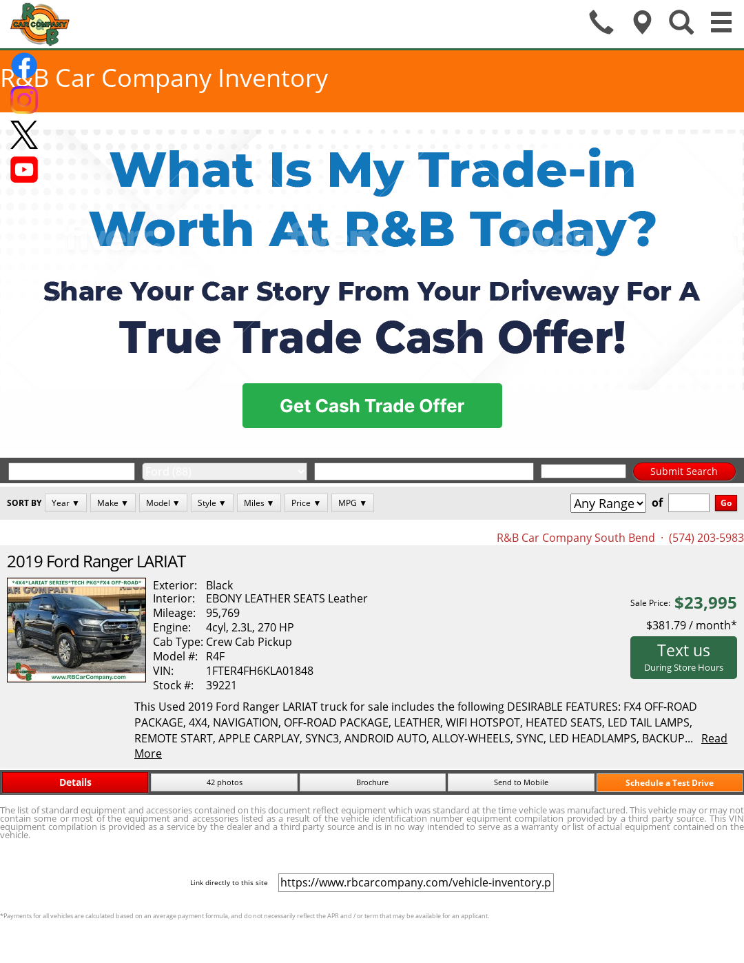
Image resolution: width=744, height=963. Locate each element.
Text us (683, 656)
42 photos (224, 782)
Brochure (372, 782)
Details (75, 782)
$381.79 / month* (691, 625)
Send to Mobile (521, 782)
